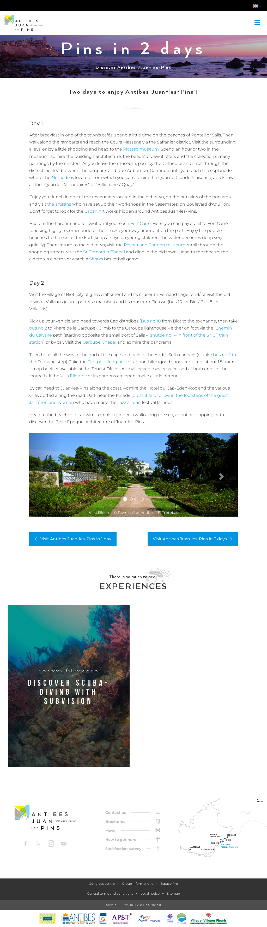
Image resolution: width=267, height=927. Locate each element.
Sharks (96, 258)
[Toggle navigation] (258, 23)
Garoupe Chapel (99, 342)
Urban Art (94, 211)
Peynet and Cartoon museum (154, 244)
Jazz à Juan (129, 402)
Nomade (61, 177)
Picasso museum (140, 149)
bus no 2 (38, 328)
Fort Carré (140, 223)
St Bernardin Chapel (104, 251)
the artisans (59, 204)
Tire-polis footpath (106, 361)
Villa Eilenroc (73, 375)
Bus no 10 (151, 321)
